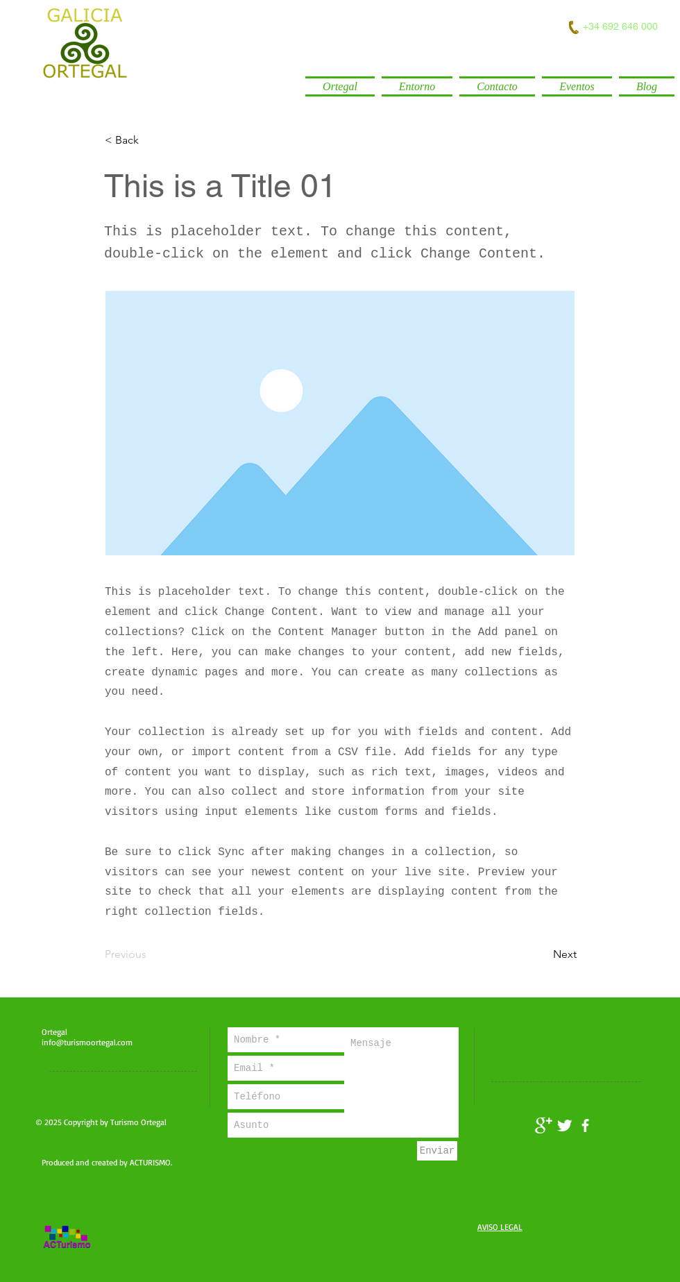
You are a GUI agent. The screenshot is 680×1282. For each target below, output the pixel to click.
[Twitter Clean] (564, 1125)
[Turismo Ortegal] (543, 1125)
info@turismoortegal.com (87, 1042)
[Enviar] (437, 1151)
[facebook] (585, 1125)
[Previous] (150, 954)
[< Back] (150, 140)
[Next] (542, 954)
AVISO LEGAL (499, 1227)
